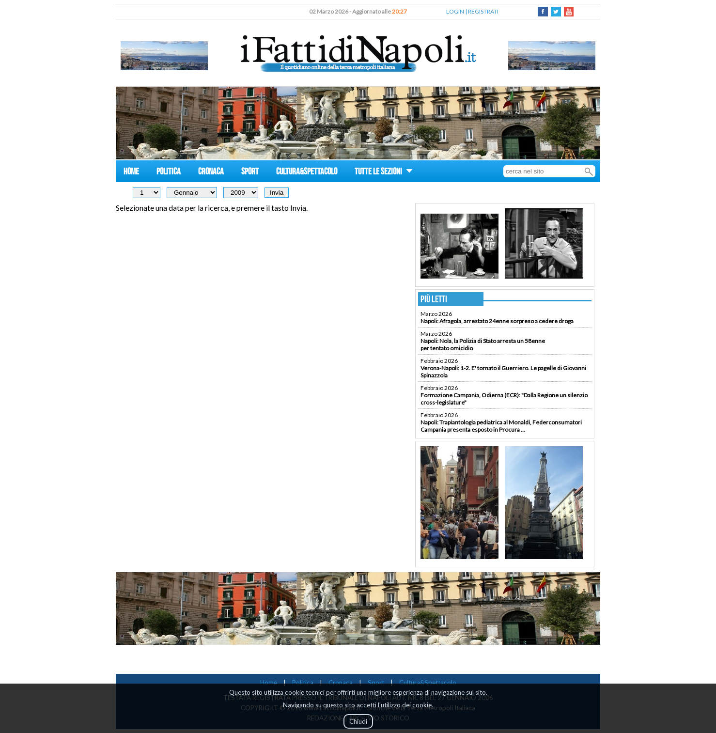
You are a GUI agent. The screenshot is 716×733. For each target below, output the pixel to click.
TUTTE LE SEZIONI (384, 172)
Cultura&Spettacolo (427, 682)
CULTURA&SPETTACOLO (306, 172)
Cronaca (340, 682)
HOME (131, 172)
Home (268, 682)
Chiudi (358, 721)
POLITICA (168, 172)
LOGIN (455, 11)
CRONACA (211, 172)
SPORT (250, 172)
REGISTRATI (483, 11)
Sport (376, 682)
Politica (302, 682)
